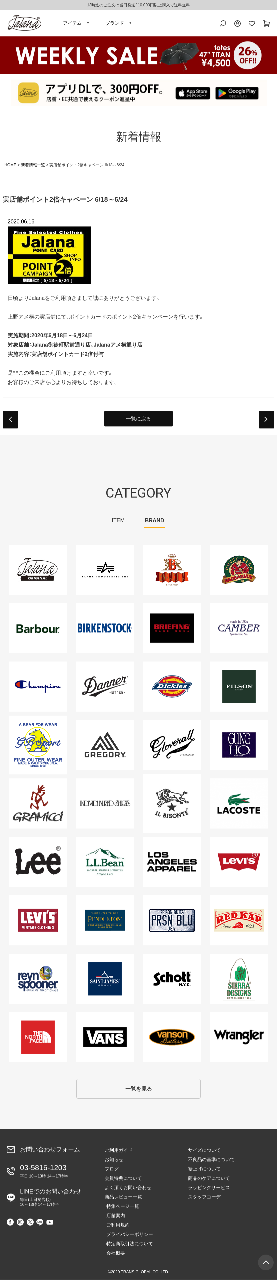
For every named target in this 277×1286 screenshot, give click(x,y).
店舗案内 (114, 1222)
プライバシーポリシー (128, 1240)
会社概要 (114, 1259)
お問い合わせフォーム (50, 1155)
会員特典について (123, 1184)
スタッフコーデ (204, 1203)
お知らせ (114, 1165)
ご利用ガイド (119, 1156)
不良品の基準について (211, 1165)
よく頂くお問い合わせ (128, 1194)
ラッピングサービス (209, 1194)
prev (10, 424)
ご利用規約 (116, 1231)
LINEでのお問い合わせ (50, 1202)
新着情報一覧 (33, 169)
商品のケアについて (209, 1184)
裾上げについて (204, 1175)
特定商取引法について (128, 1250)
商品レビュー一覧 (123, 1203)
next (266, 424)
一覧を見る (138, 1094)
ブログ (112, 1175)
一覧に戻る (138, 422)
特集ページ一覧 (121, 1212)
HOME (10, 169)
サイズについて (204, 1156)
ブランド (114, 25)
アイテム (72, 25)
